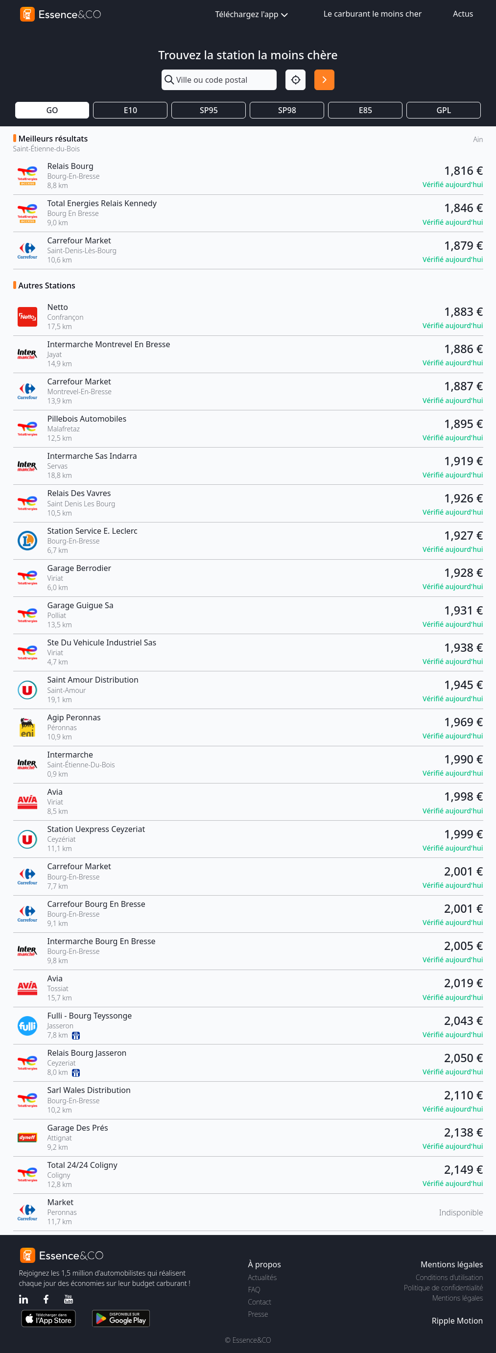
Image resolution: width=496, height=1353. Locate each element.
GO (52, 110)
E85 (365, 110)
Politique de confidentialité (443, 1287)
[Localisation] (295, 80)
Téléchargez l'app (252, 15)
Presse (258, 1314)
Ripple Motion (457, 1320)
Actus (463, 13)
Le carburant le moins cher (373, 13)
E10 (130, 110)
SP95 (209, 110)
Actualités (262, 1277)
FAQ (254, 1289)
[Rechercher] (324, 80)
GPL (443, 110)
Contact (259, 1301)
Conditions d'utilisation (449, 1277)
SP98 (287, 110)
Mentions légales (457, 1298)
